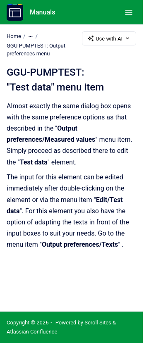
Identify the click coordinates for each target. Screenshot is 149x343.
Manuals (42, 12)
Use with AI (109, 38)
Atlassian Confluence (32, 332)
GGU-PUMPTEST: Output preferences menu (36, 50)
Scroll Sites (97, 322)
